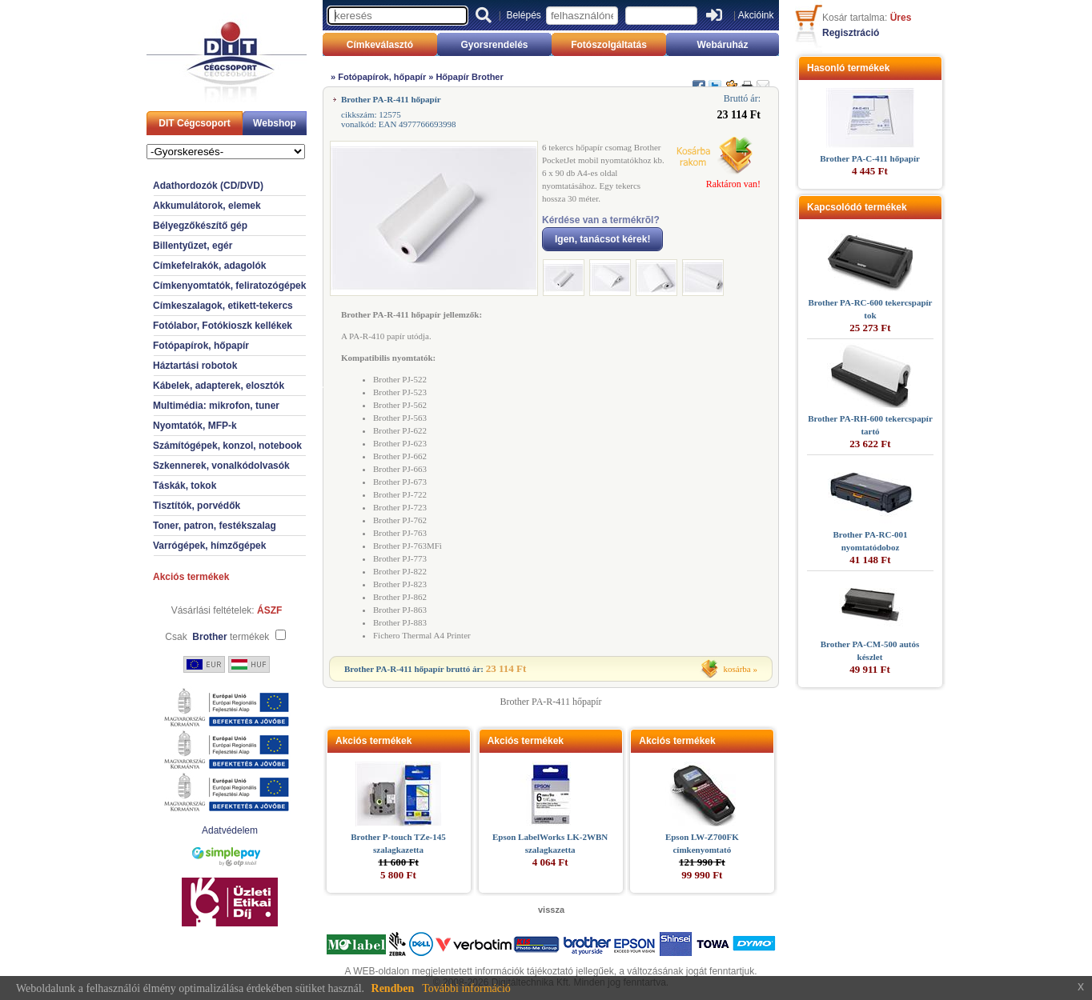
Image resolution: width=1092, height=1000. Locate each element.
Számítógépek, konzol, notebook (227, 445)
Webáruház (723, 44)
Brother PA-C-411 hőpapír (870, 158)
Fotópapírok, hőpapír (201, 345)
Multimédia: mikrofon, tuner (216, 405)
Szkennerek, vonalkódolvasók (221, 465)
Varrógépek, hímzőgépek (209, 545)
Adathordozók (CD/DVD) (208, 185)
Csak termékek (217, 636)
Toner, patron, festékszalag (214, 525)
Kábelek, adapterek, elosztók (218, 385)
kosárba (737, 669)
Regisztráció (850, 32)
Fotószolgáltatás (609, 44)
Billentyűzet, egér (192, 245)
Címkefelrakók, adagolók (209, 265)
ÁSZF (269, 610)
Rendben (393, 988)
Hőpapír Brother (469, 77)
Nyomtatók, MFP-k (195, 425)
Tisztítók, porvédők (196, 505)
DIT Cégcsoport (194, 123)
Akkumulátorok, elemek (207, 205)
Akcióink (756, 15)
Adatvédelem (230, 830)
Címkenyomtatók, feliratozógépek (229, 285)
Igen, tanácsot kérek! (602, 239)
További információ (466, 988)
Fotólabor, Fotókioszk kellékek (222, 325)
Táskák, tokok (184, 485)
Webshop (274, 123)
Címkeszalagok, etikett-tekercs (223, 305)
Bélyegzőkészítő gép (200, 225)
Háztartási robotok (195, 365)
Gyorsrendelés (494, 44)
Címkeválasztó (380, 44)
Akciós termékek (191, 576)
